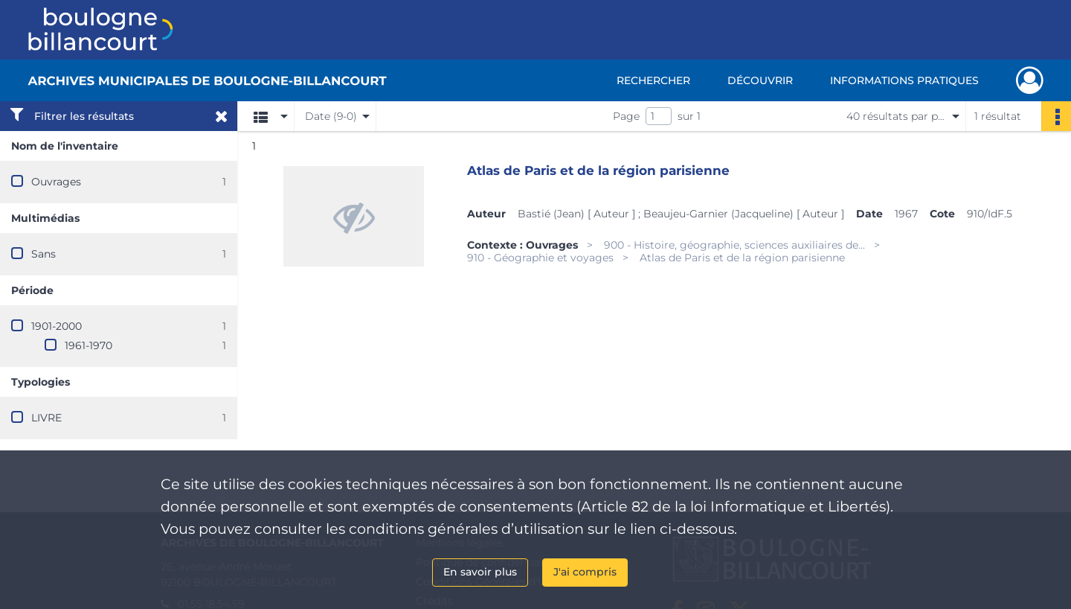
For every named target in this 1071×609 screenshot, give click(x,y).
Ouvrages (56, 181)
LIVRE (46, 417)
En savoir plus (480, 571)
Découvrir (760, 80)
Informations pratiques (904, 80)
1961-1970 (88, 345)
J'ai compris (585, 571)
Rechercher (653, 80)
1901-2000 (56, 326)
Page (626, 116)
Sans (43, 254)
